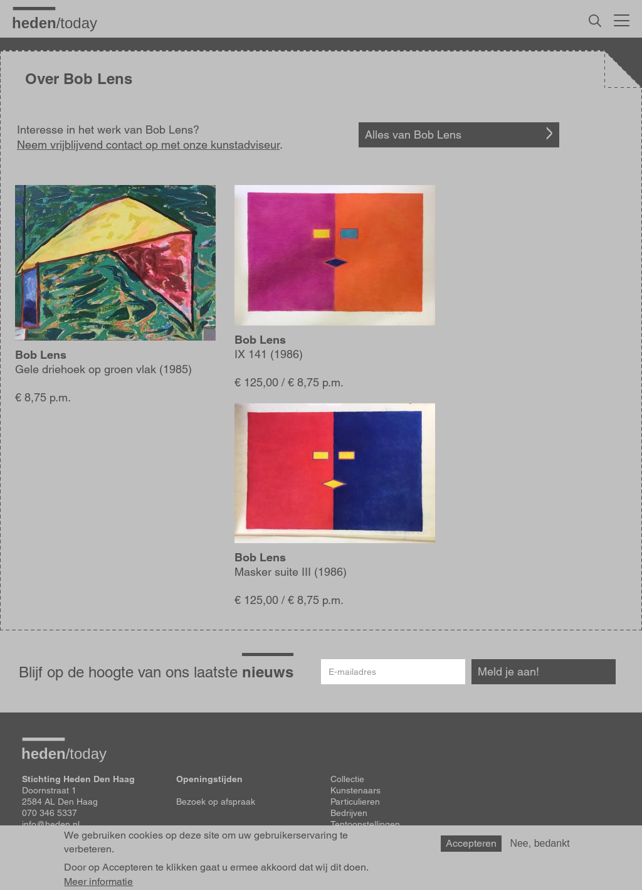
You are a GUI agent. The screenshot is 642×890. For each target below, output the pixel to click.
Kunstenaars (355, 790)
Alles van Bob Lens (413, 134)
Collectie (347, 779)
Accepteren (471, 846)
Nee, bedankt (539, 846)
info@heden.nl (51, 824)
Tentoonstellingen (365, 824)
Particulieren (355, 802)
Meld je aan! (508, 671)
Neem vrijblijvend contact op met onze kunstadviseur (148, 144)
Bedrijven (348, 813)
